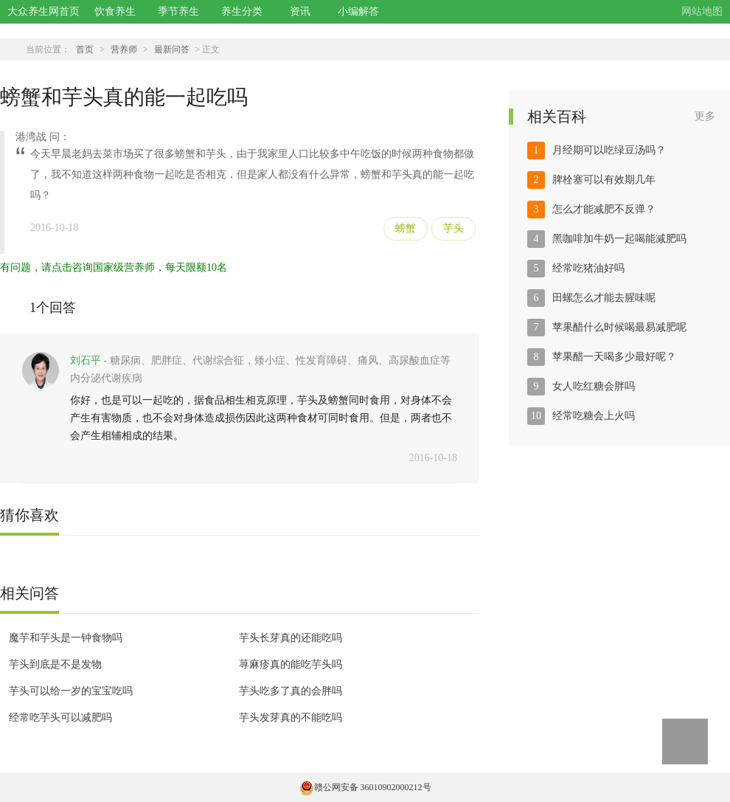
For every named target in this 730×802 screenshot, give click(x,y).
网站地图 (702, 11)
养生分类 (242, 11)
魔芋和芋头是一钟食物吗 (65, 637)
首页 (85, 49)
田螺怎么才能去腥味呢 (604, 297)
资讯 (300, 11)
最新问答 (172, 49)
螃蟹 (405, 228)
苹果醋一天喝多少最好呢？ (614, 356)
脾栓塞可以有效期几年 (604, 179)
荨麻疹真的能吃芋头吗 (290, 664)
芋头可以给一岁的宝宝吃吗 (71, 690)
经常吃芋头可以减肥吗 (60, 717)
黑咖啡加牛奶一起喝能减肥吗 (619, 238)
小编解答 (358, 11)
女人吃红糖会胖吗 (593, 386)
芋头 (453, 228)
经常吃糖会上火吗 (593, 415)
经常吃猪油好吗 (588, 268)
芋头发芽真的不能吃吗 (290, 717)
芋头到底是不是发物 (55, 664)
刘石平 (85, 360)
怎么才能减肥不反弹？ (604, 209)
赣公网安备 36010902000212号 (365, 787)
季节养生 (178, 11)
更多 (705, 116)
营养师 (124, 49)
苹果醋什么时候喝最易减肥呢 (619, 327)
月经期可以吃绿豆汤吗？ (609, 150)
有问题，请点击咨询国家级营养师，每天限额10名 (113, 267)
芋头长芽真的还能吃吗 (290, 637)
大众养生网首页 (43, 11)
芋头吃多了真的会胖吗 (290, 690)
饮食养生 (115, 11)
